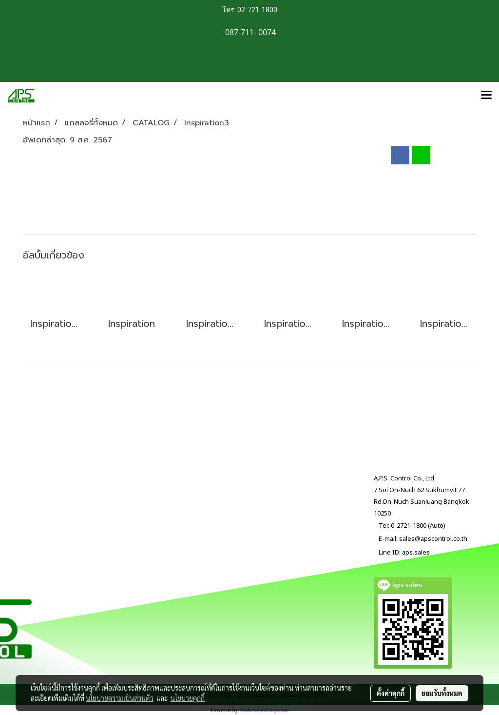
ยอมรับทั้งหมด (442, 693)
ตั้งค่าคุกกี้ (390, 693)
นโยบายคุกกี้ (188, 698)
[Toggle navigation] (486, 95)
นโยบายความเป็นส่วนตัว (120, 698)
